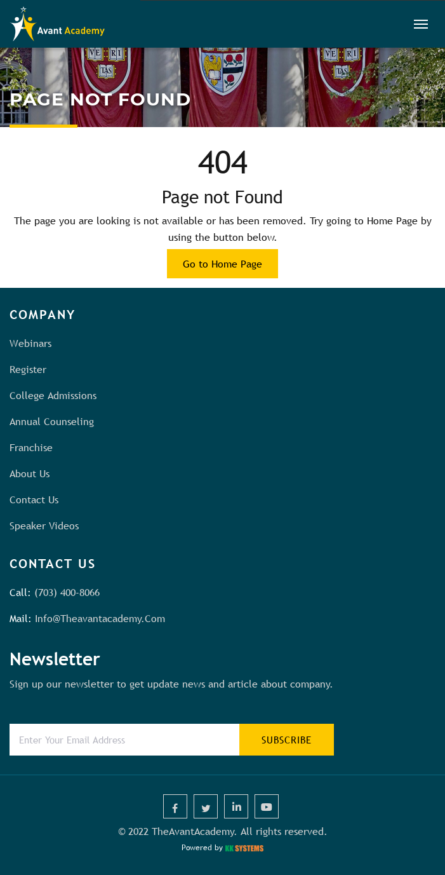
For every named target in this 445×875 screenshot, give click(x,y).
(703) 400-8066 (67, 592)
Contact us (34, 499)
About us (30, 473)
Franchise (31, 447)
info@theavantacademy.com (100, 618)
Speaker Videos (44, 525)
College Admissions (53, 395)
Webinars (30, 343)
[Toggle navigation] (420, 24)
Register (28, 369)
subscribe (287, 739)
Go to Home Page (222, 264)
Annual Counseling (52, 421)
